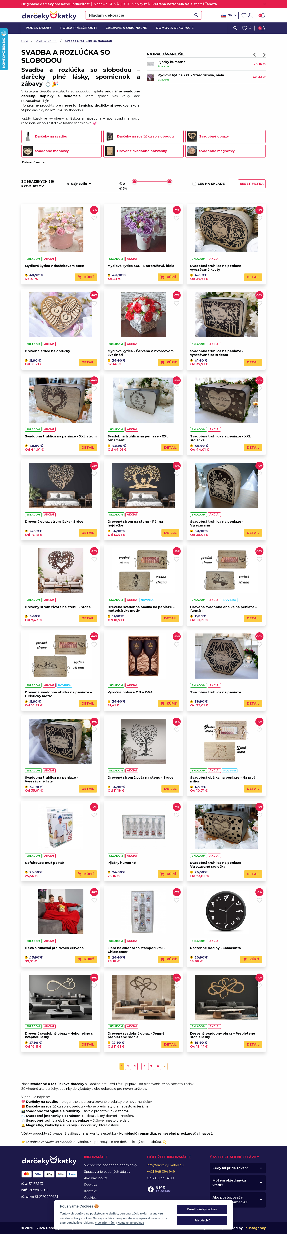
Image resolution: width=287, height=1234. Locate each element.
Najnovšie (79, 184)
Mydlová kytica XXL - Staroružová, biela (190, 75)
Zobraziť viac (34, 162)
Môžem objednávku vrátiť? (229, 1182)
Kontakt (90, 1191)
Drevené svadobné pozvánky (136, 151)
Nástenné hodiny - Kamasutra (215, 948)
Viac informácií (105, 1222)
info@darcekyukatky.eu (165, 1165)
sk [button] (228, 15)
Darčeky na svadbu (45, 136)
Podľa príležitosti (76, 28)
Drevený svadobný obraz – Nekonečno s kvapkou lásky (59, 1035)
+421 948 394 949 (161, 1172)
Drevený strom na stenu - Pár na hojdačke (135, 523)
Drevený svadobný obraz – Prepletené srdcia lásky (222, 1035)
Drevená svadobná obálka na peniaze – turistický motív (58, 694)
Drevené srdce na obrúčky (47, 351)
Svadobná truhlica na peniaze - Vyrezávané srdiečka (217, 865)
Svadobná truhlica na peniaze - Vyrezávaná (217, 523)
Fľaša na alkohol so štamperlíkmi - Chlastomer (136, 950)
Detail (253, 277)
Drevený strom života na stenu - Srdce (58, 607)
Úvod (24, 41)
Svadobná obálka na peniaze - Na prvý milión (222, 779)
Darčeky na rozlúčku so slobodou (139, 136)
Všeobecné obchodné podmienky (110, 1165)
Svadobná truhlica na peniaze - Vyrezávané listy (51, 779)
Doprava (90, 1185)
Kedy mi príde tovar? (230, 1168)
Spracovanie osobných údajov (107, 1172)
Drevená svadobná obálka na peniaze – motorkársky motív (141, 609)
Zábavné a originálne (124, 28)
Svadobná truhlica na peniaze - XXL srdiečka (220, 438)
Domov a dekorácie (173, 28)
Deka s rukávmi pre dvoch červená (54, 948)
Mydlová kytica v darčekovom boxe (54, 266)
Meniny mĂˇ (162, 4)
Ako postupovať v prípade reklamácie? (230, 1199)
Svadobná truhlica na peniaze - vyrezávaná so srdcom (217, 353)
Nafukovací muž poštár (44, 863)
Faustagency (255, 1228)
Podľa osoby (38, 28)
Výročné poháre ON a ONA (130, 692)
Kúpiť (86, 277)
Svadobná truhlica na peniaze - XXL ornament (138, 438)
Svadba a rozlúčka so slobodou (88, 41)
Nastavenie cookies (130, 1222)
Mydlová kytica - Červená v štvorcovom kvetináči (141, 353)
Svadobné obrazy (208, 136)
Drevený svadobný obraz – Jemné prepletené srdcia (136, 1035)
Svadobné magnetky (211, 151)
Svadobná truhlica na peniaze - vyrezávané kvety (217, 268)
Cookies (90, 1198)
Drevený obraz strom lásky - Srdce (54, 522)
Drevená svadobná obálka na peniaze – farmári (223, 609)
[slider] (134, 181)
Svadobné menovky (46, 151)
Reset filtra (252, 184)
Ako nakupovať (96, 1178)
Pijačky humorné (171, 62)
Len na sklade (211, 184)
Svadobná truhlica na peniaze (215, 692)
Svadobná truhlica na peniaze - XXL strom (61, 436)
